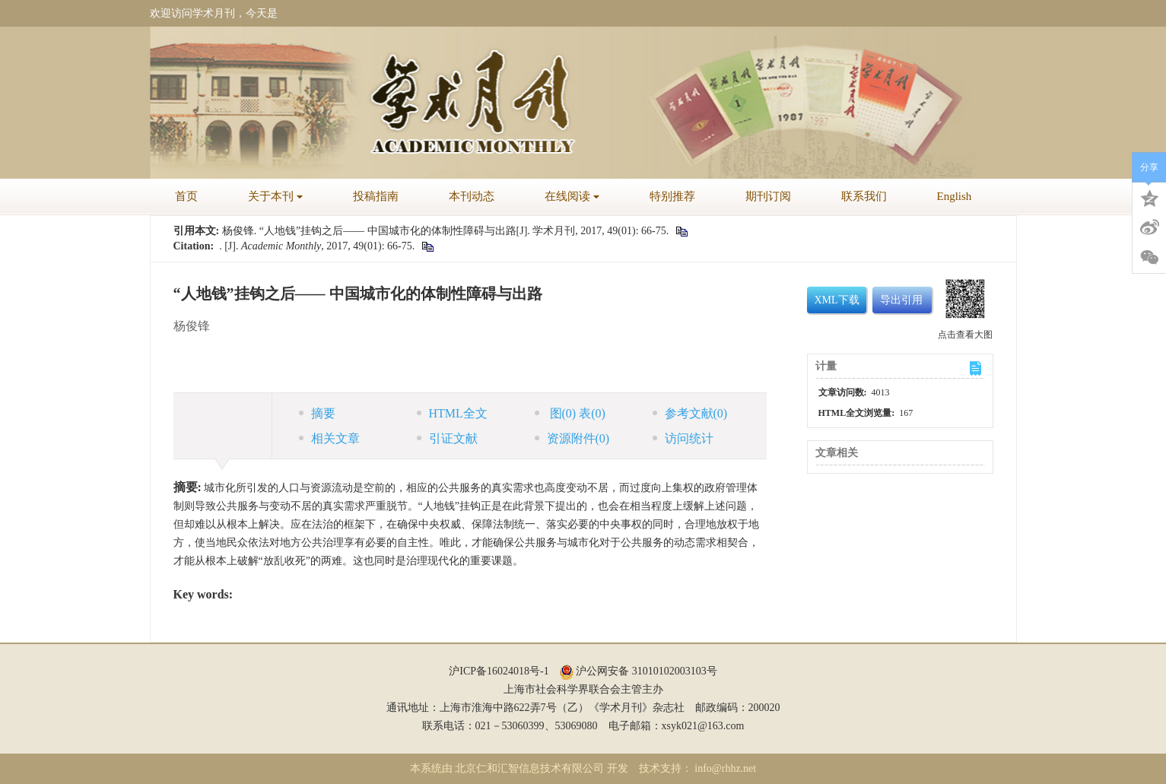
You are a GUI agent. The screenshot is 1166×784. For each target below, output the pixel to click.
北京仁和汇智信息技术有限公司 (529, 768)
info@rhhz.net (725, 768)
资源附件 (572, 438)
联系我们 (864, 196)
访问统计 (683, 438)
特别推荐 (672, 196)
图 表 (570, 413)
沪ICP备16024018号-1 (498, 671)
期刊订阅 (768, 196)
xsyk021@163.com (703, 726)
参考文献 (690, 413)
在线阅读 (572, 196)
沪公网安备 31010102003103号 (638, 671)
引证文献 (447, 438)
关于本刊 (275, 196)
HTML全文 (452, 413)
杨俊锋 (191, 325)
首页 (186, 196)
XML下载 (837, 300)
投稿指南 (376, 196)
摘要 (317, 413)
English (954, 196)
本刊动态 (471, 196)
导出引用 (901, 300)
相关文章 (329, 438)
